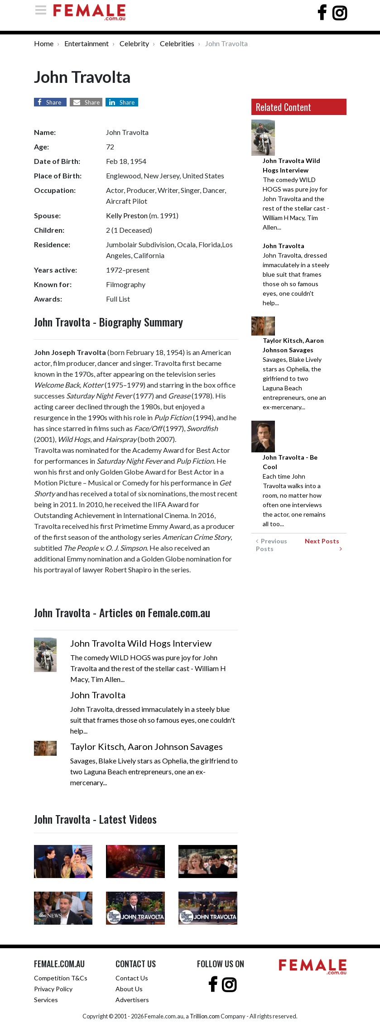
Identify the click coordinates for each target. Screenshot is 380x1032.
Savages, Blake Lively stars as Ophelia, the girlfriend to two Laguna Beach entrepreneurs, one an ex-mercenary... (294, 373)
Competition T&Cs (60, 978)
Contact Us (131, 978)
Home (43, 43)
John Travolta (97, 694)
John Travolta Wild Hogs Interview (141, 643)
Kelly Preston (127, 215)
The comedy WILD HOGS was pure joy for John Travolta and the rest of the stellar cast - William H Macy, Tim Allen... (296, 194)
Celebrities (177, 43)
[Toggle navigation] (43, 9)
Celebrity (134, 43)
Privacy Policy (53, 989)
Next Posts (323, 544)
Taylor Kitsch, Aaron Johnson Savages (146, 746)
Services (46, 999)
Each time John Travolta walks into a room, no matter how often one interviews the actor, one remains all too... (294, 490)
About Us (129, 989)
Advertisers (132, 999)
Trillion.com (205, 1016)
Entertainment (86, 43)
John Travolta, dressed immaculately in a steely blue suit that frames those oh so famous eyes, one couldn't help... (296, 274)
